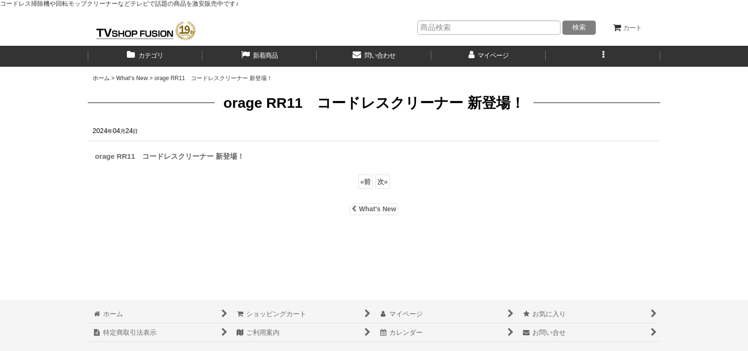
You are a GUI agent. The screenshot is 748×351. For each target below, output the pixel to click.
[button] (603, 56)
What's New (374, 209)
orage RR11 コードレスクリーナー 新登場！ (169, 156)
